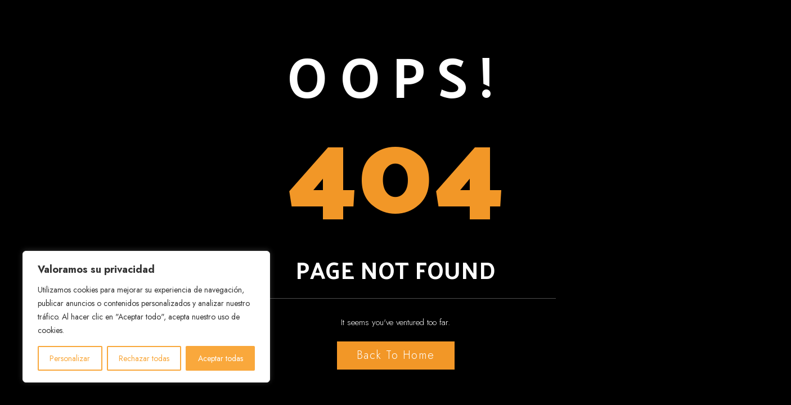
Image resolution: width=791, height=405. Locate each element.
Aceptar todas (220, 358)
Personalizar (70, 358)
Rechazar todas (144, 358)
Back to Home (396, 355)
